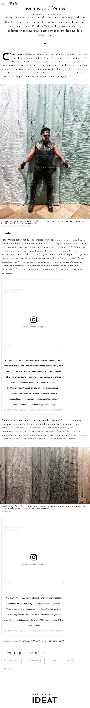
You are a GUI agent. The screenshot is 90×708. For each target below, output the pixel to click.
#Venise (8, 669)
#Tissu (70, 661)
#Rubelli (54, 661)
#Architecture (11, 661)
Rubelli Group (23, 410)
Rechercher (86, 3)
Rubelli (69, 243)
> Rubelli (6, 641)
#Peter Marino (34, 661)
